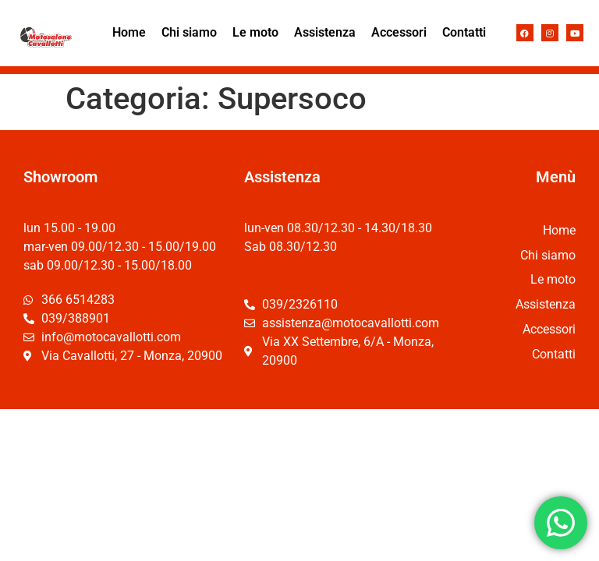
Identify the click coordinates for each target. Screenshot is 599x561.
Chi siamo (189, 32)
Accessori (399, 32)
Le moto (255, 32)
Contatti (464, 32)
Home (129, 32)
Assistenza (325, 32)
